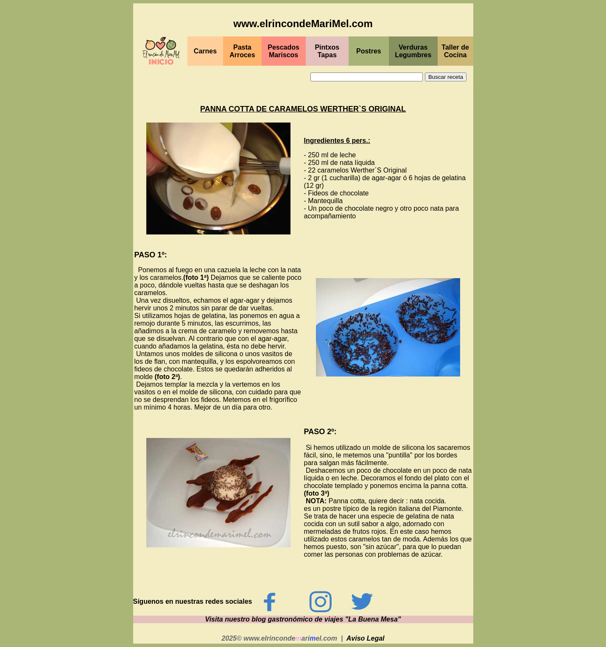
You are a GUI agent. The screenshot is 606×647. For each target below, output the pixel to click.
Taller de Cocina (455, 51)
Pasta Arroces (242, 51)
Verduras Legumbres (413, 51)
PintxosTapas (327, 51)
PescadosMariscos (283, 51)
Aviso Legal (365, 638)
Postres (368, 51)
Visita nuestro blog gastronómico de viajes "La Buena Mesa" (303, 619)
